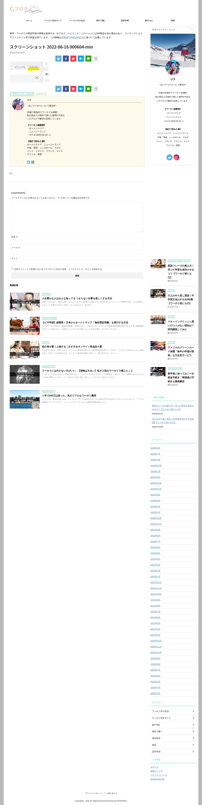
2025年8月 (155, 448)
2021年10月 (156, 594)
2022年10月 (156, 524)
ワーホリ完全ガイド (53, 20)
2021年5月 (155, 623)
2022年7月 (155, 541)
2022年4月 (155, 559)
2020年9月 (155, 658)
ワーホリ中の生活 (77, 20)
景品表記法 (78, 37)
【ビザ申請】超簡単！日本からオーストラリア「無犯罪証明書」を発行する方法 (85, 322)
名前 (14, 237)
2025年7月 (155, 454)
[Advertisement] (172, 211)
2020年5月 (155, 682)
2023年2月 (155, 506)
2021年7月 (155, 611)
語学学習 (125, 20)
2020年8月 (155, 664)
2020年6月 (155, 676)
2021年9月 (155, 600)
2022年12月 (156, 518)
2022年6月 (155, 547)
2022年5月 (155, 553)
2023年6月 (155, 495)
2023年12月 (156, 483)
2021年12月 (156, 582)
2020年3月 (155, 693)
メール (15, 247)
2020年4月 (155, 687)
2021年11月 (156, 588)
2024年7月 (155, 471)
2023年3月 (155, 500)
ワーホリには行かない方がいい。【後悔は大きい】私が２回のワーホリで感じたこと (87, 370)
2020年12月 (156, 641)
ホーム (29, 20)
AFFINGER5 (121, 801)
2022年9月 (155, 530)
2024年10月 (156, 465)
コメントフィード (158, 775)
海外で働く (101, 20)
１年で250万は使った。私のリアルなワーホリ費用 (69, 395)
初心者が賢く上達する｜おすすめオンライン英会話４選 (72, 346)
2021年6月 (155, 617)
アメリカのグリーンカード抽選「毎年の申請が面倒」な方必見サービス (181, 351)
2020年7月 (155, 670)
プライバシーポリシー (94, 793)
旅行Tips (149, 20)
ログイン (154, 767)
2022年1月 (155, 576)
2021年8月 (155, 606)
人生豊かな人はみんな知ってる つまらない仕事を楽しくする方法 (77, 298)
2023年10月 (156, 489)
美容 (173, 20)
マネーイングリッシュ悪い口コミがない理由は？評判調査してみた (181, 325)
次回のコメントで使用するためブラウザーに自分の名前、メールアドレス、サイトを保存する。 (59, 269)
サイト (14, 258)
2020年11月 (156, 646)
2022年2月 (155, 571)
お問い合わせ (111, 793)
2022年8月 (155, 536)
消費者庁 (65, 37)
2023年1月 (155, 512)
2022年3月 (155, 565)
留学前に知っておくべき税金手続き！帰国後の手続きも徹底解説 (181, 377)
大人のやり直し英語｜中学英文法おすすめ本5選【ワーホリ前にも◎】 (181, 299)
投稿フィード (156, 771)
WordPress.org (157, 779)
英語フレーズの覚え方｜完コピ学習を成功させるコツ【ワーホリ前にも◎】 (173, 408)
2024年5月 (155, 477)
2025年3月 (155, 460)
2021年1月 (155, 635)
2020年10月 (156, 652)
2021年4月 (155, 629)
